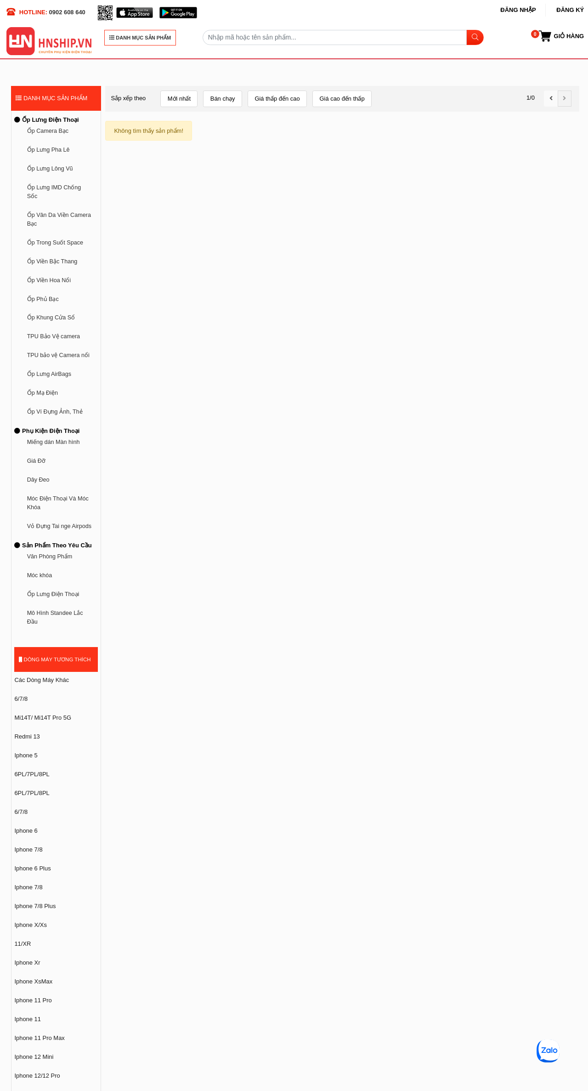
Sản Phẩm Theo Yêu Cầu (52, 545)
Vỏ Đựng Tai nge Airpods (59, 526)
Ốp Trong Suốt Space (55, 242)
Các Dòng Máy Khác (41, 679)
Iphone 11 (27, 1019)
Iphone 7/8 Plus (35, 906)
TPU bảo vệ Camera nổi (58, 355)
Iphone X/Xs (30, 924)
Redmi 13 (27, 736)
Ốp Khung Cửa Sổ (51, 317)
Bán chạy (222, 98)
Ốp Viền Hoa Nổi (49, 280)
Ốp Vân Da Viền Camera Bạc (59, 219)
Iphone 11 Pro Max (39, 1037)
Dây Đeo (38, 480)
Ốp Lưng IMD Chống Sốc (54, 191)
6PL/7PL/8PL (31, 774)
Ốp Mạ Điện (42, 393)
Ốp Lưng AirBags (49, 374)
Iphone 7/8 (28, 849)
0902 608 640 (67, 12)
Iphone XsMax (33, 981)
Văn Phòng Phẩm (50, 556)
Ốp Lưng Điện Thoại (46, 119)
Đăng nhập (518, 9)
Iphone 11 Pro (32, 1000)
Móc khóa (39, 575)
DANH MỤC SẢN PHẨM (140, 37)
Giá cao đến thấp (341, 98)
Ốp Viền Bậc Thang (52, 261)
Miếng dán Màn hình (53, 442)
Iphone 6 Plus (32, 868)
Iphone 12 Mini (33, 1056)
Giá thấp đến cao (277, 98)
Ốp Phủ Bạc (43, 299)
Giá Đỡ (36, 461)
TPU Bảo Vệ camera (53, 336)
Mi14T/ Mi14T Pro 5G (42, 717)
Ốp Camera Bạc (48, 131)
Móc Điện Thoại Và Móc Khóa (58, 503)
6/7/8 (21, 698)
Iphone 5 (25, 755)
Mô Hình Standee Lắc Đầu (55, 617)
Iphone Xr (27, 962)
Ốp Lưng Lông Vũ (50, 168)
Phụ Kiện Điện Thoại (46, 430)
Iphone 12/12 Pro (37, 1075)
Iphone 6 (25, 830)
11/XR (22, 943)
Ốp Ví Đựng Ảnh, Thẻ (55, 412)
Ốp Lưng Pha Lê (48, 150)
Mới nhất (179, 98)
